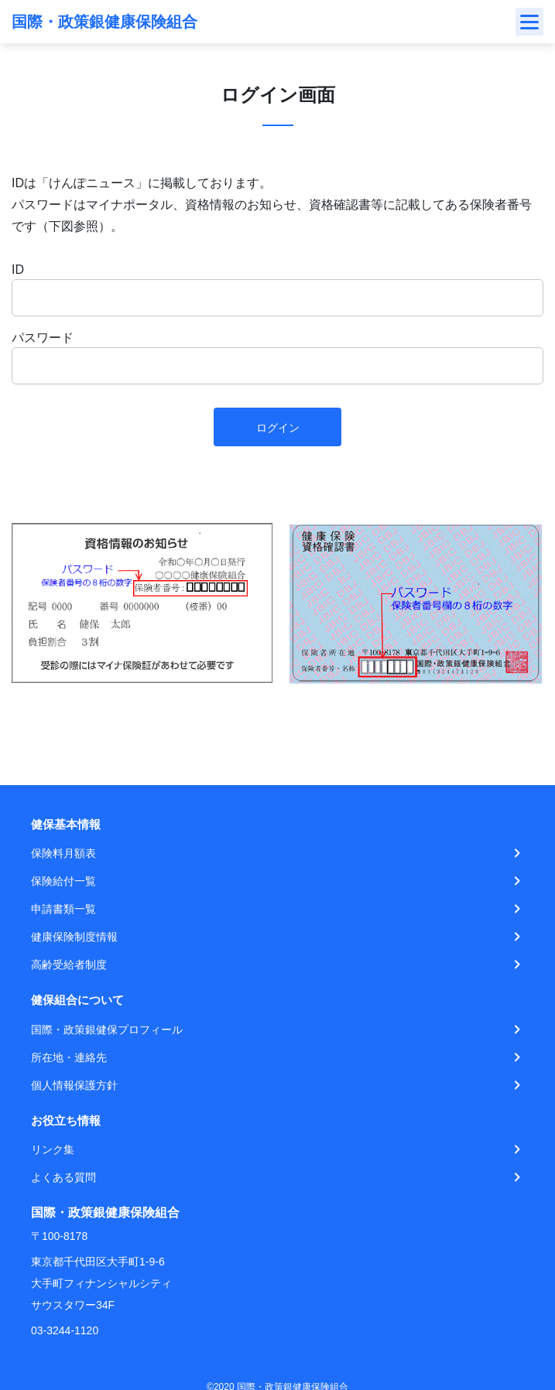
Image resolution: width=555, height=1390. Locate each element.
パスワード (43, 337)
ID (18, 269)
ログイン (278, 428)
